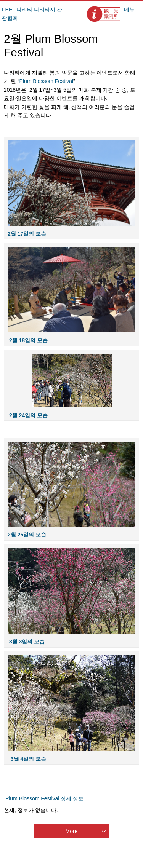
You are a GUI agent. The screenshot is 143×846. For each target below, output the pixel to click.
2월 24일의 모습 (28, 415)
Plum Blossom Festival (46, 81)
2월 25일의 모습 (27, 535)
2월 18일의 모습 (28, 340)
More (72, 831)
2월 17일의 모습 (27, 234)
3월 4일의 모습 (27, 759)
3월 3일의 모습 (26, 641)
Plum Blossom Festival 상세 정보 (44, 798)
